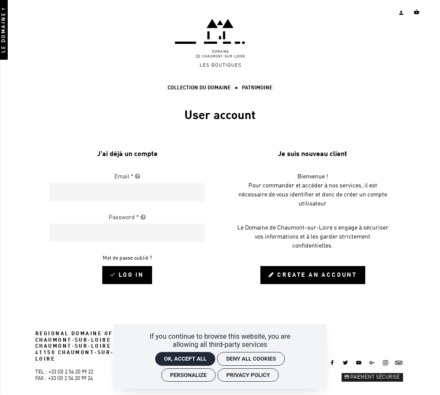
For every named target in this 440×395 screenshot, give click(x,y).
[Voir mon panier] (416, 12)
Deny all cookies (251, 358)
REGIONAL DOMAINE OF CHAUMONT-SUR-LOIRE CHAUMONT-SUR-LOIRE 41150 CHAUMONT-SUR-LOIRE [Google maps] (74, 346)
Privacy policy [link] (248, 375)
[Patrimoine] (257, 88)
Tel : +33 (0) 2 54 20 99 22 (64, 372)
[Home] (220, 66)
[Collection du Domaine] (199, 88)
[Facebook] (332, 363)
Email (127, 177)
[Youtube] (359, 363)
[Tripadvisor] (399, 363)
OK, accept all (185, 358)
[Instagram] (385, 363)
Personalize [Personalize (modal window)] (188, 375)
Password (127, 217)
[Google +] (372, 363)
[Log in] (127, 275)
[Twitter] (345, 363)
